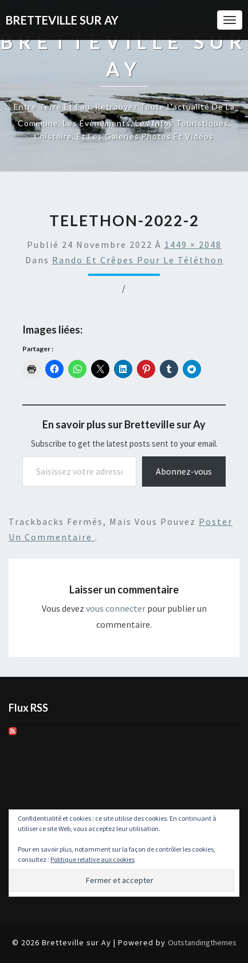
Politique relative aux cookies (92, 859)
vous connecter (115, 608)
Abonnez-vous (184, 471)
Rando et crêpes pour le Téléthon (137, 260)
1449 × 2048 (193, 244)
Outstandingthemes (202, 942)
